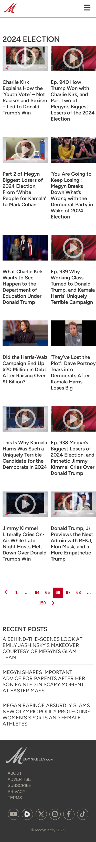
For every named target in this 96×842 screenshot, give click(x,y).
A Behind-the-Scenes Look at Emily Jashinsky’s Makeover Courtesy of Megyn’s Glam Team (42, 648)
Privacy (16, 791)
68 (78, 591)
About (15, 773)
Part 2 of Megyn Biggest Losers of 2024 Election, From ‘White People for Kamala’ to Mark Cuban (24, 189)
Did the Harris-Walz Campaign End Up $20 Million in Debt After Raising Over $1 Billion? (25, 369)
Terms (15, 798)
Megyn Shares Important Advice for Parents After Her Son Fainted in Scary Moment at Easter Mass (44, 681)
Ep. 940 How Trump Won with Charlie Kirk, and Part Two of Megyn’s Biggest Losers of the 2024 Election (73, 100)
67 (67, 591)
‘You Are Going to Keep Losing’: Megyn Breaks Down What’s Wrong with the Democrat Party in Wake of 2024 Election (72, 195)
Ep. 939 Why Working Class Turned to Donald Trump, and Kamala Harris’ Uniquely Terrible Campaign (73, 286)
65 (47, 591)
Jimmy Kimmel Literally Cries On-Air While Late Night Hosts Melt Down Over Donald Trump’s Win (25, 543)
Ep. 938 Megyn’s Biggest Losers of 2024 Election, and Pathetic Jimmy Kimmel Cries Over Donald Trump (72, 457)
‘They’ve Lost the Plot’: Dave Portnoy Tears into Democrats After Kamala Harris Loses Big (73, 372)
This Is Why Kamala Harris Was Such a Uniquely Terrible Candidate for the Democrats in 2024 (25, 454)
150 (42, 601)
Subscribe (19, 785)
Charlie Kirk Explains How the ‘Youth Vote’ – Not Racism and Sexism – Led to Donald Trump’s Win (25, 97)
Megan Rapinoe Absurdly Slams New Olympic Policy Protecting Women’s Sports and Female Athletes (46, 714)
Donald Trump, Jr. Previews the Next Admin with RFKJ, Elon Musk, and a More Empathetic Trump (72, 543)
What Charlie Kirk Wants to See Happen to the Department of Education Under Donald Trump (23, 286)
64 (36, 591)
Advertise (19, 779)
